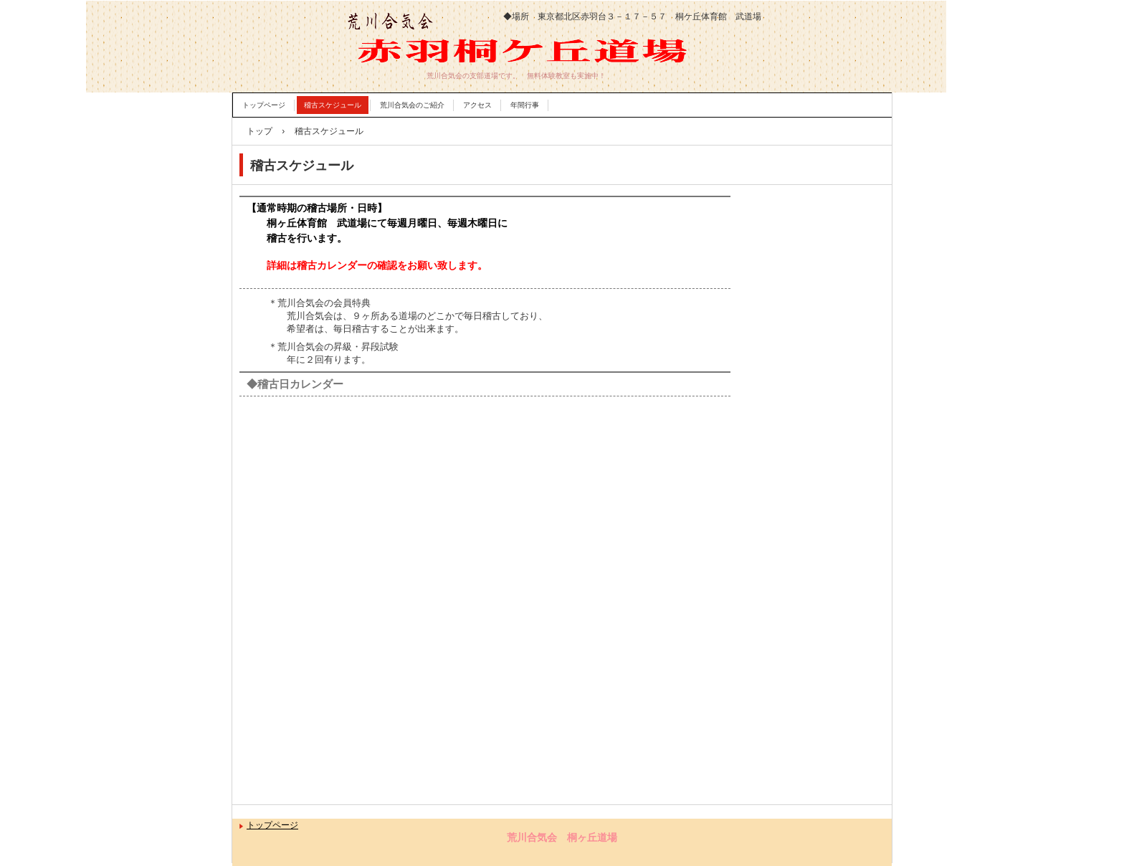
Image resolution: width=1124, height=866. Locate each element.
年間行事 (524, 105)
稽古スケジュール (332, 105)
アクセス (477, 105)
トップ (259, 131)
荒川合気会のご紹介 (412, 105)
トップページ (263, 105)
